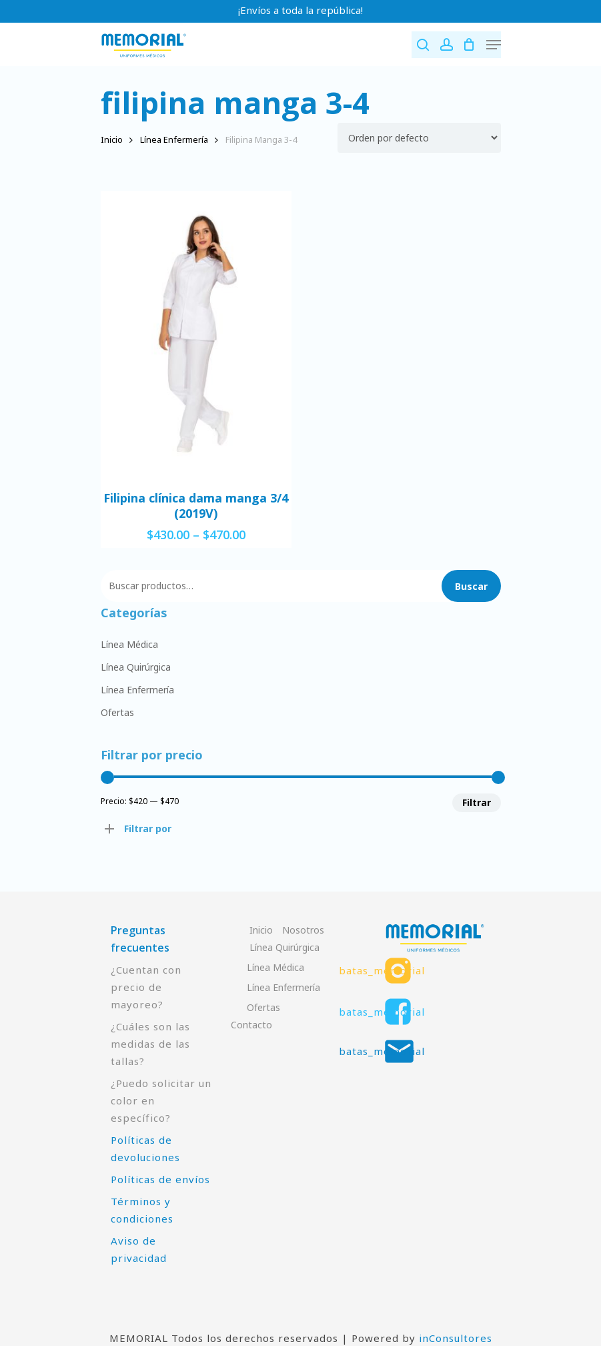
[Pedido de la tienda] (419, 138)
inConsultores (455, 1338)
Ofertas (117, 712)
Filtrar (476, 802)
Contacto (251, 1024)
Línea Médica (129, 644)
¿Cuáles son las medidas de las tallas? (150, 1044)
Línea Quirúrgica (136, 667)
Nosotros (303, 930)
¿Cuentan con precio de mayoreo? (146, 987)
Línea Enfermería (174, 139)
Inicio (112, 139)
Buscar (471, 586)
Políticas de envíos (160, 1179)
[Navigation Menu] (493, 44)
